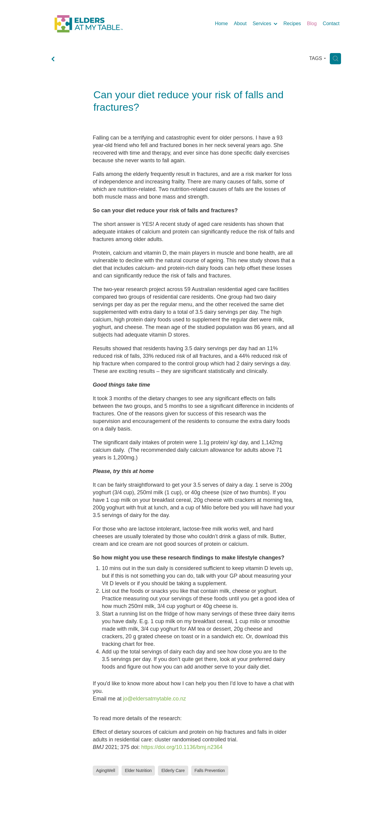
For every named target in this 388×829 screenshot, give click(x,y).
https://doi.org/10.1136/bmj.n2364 (181, 747)
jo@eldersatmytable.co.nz (154, 699)
